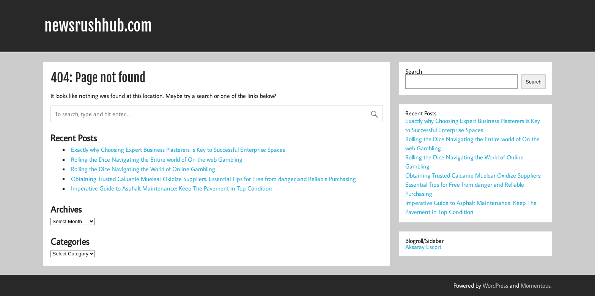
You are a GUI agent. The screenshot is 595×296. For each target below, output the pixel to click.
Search (413, 71)
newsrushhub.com (98, 25)
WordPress (495, 285)
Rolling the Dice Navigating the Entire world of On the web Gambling (156, 159)
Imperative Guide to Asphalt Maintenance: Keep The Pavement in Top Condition (171, 188)
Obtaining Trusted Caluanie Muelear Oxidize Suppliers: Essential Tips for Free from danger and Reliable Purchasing (213, 179)
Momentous (536, 285)
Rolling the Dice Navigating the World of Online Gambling (143, 169)
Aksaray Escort (423, 246)
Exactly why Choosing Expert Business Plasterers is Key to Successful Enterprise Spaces (178, 149)
